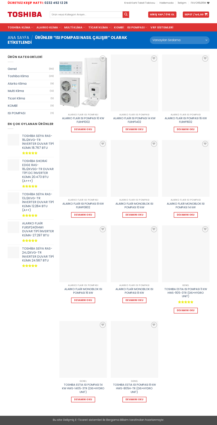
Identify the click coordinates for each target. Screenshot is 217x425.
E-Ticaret (81, 420)
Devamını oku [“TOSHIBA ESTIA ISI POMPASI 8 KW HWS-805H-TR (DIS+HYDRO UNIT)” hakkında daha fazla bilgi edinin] (134, 399)
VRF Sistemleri (161, 27)
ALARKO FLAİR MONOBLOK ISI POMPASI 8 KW (134, 290)
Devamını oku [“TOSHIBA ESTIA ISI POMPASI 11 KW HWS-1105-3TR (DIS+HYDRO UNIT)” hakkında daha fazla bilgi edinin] (186, 310)
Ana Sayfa (18, 37)
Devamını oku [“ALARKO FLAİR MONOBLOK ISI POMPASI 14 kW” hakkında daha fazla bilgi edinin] (186, 214)
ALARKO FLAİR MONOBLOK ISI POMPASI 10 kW (134, 205)
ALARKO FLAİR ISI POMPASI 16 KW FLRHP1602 (186, 120)
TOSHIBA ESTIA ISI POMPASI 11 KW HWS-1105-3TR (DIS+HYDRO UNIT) (185, 292)
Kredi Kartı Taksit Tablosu (139, 2)
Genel (12, 69)
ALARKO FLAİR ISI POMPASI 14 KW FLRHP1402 (134, 120)
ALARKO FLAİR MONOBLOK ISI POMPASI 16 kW (83, 290)
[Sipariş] (179, 40)
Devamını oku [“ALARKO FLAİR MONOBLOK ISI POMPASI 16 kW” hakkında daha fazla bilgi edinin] (83, 300)
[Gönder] (126, 14)
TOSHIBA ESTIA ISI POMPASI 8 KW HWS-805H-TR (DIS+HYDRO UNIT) (134, 388)
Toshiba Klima (20, 27)
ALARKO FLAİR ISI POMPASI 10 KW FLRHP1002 (83, 120)
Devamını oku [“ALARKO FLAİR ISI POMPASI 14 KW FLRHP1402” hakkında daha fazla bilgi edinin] (134, 129)
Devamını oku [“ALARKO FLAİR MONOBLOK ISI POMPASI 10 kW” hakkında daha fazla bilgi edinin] (134, 214)
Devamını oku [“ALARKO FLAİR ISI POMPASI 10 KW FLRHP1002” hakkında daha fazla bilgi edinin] (83, 129)
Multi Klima (74, 27)
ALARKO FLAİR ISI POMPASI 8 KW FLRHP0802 (83, 205)
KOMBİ (119, 27)
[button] (162, 15)
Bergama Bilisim (117, 420)
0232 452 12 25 (56, 3)
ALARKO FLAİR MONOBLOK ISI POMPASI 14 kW (186, 205)
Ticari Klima (99, 27)
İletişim (182, 2)
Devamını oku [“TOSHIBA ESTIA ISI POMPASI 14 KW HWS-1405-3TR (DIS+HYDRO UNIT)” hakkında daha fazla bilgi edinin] (83, 399)
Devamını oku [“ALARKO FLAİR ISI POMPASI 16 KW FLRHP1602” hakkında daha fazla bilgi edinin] (186, 129)
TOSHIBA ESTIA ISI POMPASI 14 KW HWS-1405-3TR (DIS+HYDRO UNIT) (83, 388)
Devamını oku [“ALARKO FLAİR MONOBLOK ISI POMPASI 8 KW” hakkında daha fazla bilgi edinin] (134, 300)
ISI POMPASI (137, 27)
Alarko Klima (49, 27)
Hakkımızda (167, 2)
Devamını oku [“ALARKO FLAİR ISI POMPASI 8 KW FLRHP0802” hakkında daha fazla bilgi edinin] (83, 214)
